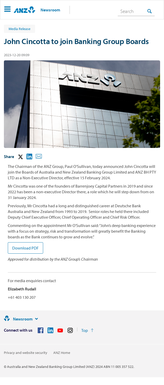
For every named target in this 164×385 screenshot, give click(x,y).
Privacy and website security (25, 352)
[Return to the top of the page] (87, 330)
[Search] (136, 11)
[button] (7, 9)
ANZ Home (61, 352)
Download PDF (25, 248)
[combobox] (136, 11)
